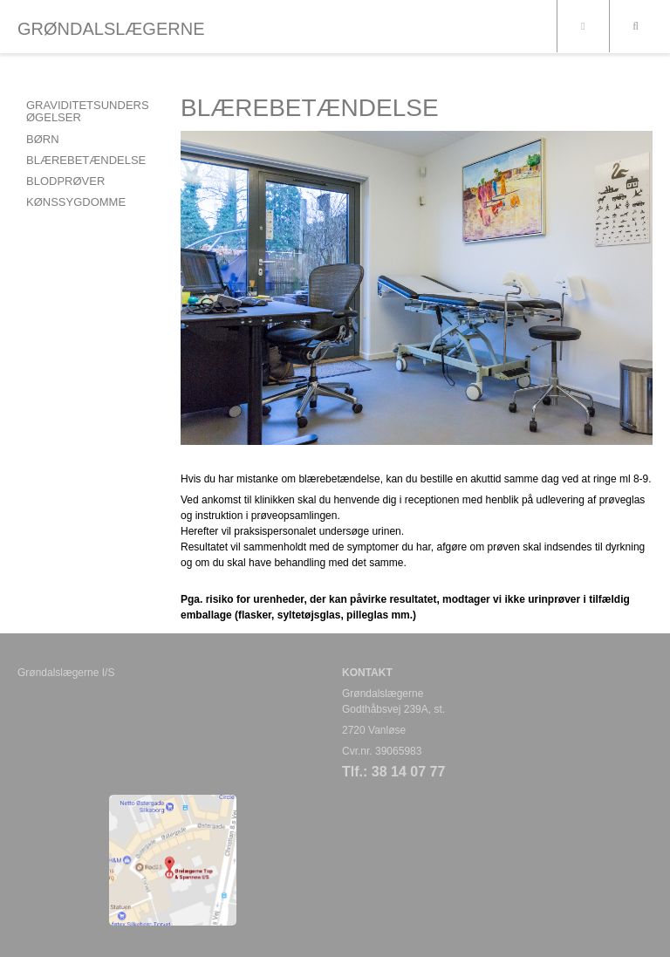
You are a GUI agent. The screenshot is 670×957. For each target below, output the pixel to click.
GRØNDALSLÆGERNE (111, 28)
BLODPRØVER (65, 181)
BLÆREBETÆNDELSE (86, 160)
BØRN (42, 139)
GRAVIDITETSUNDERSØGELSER (87, 111)
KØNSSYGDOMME (76, 201)
